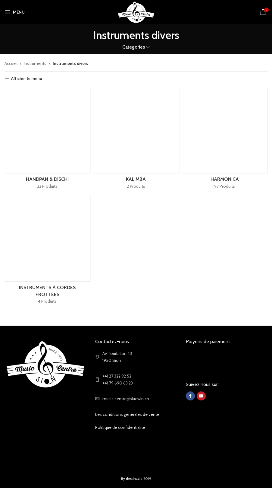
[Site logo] (136, 11)
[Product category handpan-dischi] (47, 140)
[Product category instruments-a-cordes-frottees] (47, 252)
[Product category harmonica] (224, 140)
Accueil (11, 63)
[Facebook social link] (190, 395)
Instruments (35, 63)
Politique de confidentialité (120, 427)
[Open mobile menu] (15, 12)
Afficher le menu (26, 78)
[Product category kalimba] (136, 140)
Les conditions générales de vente (127, 414)
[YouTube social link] (201, 395)
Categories (133, 47)
